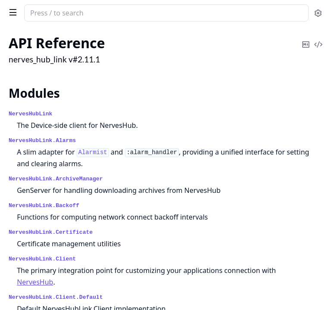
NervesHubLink (30, 114)
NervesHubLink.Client (42, 259)
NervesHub (35, 282)
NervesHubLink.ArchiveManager (56, 179)
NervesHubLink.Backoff (44, 205)
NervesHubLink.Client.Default (56, 297)
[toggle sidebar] (11, 12)
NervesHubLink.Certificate (51, 232)
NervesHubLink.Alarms (42, 140)
